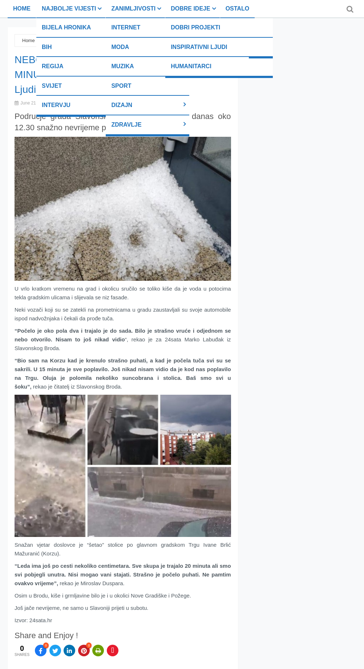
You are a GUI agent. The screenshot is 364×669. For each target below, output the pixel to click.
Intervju (56, 105)
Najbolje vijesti (69, 8)
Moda (120, 47)
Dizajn (121, 105)
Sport (121, 86)
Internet (125, 27)
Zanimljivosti (133, 8)
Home (22, 8)
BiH (47, 47)
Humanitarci (191, 66)
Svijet (52, 86)
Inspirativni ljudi (199, 47)
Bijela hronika (66, 27)
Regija (53, 66)
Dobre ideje (190, 8)
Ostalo (237, 8)
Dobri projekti (195, 27)
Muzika (122, 66)
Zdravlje (126, 125)
